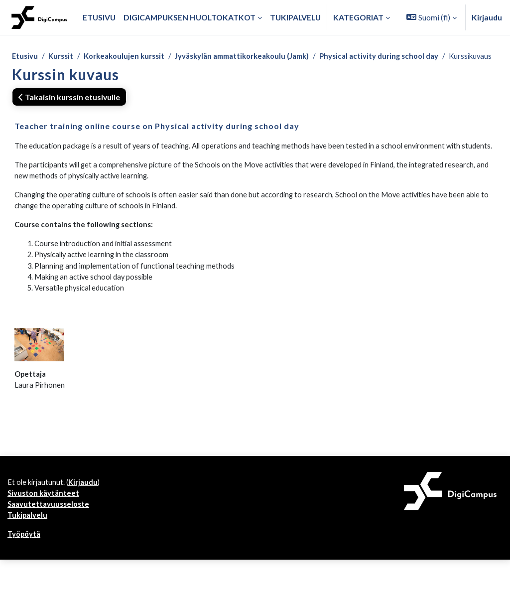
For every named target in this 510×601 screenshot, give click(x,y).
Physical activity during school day (401, 56)
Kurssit (63, 56)
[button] (431, 17)
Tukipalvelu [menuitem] (295, 17)
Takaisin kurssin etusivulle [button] (69, 109)
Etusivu (25, 56)
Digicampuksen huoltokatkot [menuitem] (189, 17)
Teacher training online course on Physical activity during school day (156, 139)
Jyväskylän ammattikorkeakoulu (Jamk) (255, 56)
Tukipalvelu (28, 555)
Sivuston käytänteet (44, 532)
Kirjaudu (487, 17)
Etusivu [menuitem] (99, 17)
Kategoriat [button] (358, 17)
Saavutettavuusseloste (50, 543)
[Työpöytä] (39, 17)
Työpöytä (25, 575)
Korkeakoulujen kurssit (129, 56)
